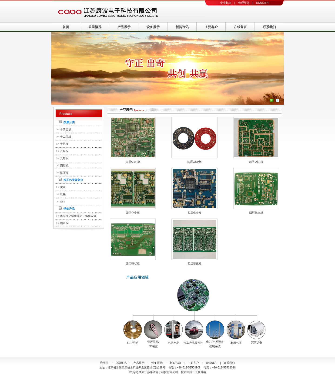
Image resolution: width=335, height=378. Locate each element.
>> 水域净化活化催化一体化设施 (76, 216)
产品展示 (124, 27)
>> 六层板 (62, 158)
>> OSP (60, 201)
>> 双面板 (62, 172)
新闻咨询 (175, 363)
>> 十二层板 (63, 136)
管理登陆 (243, 2)
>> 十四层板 (63, 129)
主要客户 (211, 27)
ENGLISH (262, 2)
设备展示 (153, 27)
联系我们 (269, 27)
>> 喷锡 (61, 194)
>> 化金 (61, 187)
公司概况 (94, 27)
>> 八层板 (62, 151)
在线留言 (240, 27)
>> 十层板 (62, 144)
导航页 (104, 363)
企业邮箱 (225, 2)
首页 (66, 27)
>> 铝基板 (62, 223)
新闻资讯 (182, 27)
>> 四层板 (62, 165)
